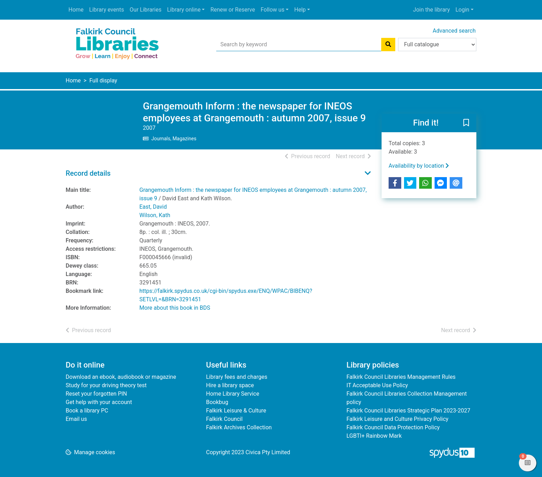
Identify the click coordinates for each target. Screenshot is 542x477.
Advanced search (454, 30)
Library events (106, 9)
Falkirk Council (224, 419)
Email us (76, 419)
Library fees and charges (236, 377)
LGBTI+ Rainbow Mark (374, 435)
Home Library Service (232, 393)
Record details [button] (88, 173)
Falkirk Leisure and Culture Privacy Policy (397, 419)
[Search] (388, 44)
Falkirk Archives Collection (239, 427)
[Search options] (437, 44)
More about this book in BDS (174, 307)
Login (462, 9)
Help (300, 9)
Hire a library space (230, 385)
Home (76, 9)
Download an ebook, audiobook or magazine (121, 377)
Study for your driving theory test (106, 385)
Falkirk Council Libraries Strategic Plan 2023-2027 (408, 410)
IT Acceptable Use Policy (377, 385)
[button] (466, 123)
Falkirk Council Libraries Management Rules (401, 377)
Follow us (272, 9)
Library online (183, 9)
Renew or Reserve (232, 9)
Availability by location (419, 165)
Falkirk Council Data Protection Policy (393, 427)
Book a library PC (87, 410)
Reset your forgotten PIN (96, 393)
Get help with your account (99, 402)
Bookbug (217, 402)
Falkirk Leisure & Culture (236, 410)
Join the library (431, 9)
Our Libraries (145, 9)
